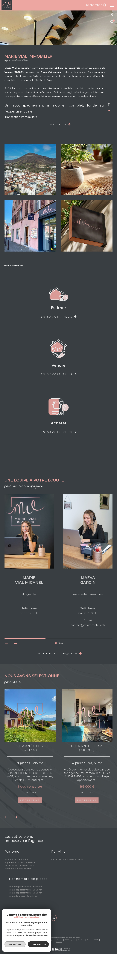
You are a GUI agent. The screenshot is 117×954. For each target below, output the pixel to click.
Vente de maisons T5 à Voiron (23, 902)
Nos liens (81, 946)
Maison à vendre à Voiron (17, 865)
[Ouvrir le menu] (112, 5)
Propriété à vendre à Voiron (18, 874)
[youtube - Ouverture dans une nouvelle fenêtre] (54, 924)
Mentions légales (48, 946)
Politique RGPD (92, 946)
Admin (60, 946)
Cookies (59, 948)
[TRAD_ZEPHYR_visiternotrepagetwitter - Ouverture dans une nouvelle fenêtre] (45, 924)
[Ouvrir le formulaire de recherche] (96, 5)
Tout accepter (27, 944)
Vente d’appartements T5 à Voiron (25, 895)
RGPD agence (70, 946)
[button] (16, 643)
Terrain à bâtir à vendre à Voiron (20, 871)
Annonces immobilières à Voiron (67, 865)
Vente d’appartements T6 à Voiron (25, 892)
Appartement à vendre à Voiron (20, 868)
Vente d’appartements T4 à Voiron (25, 899)
